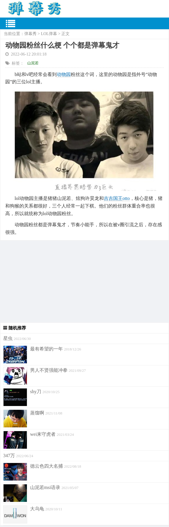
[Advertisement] (84, 281)
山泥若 (33, 63)
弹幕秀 (30, 34)
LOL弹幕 (49, 34)
